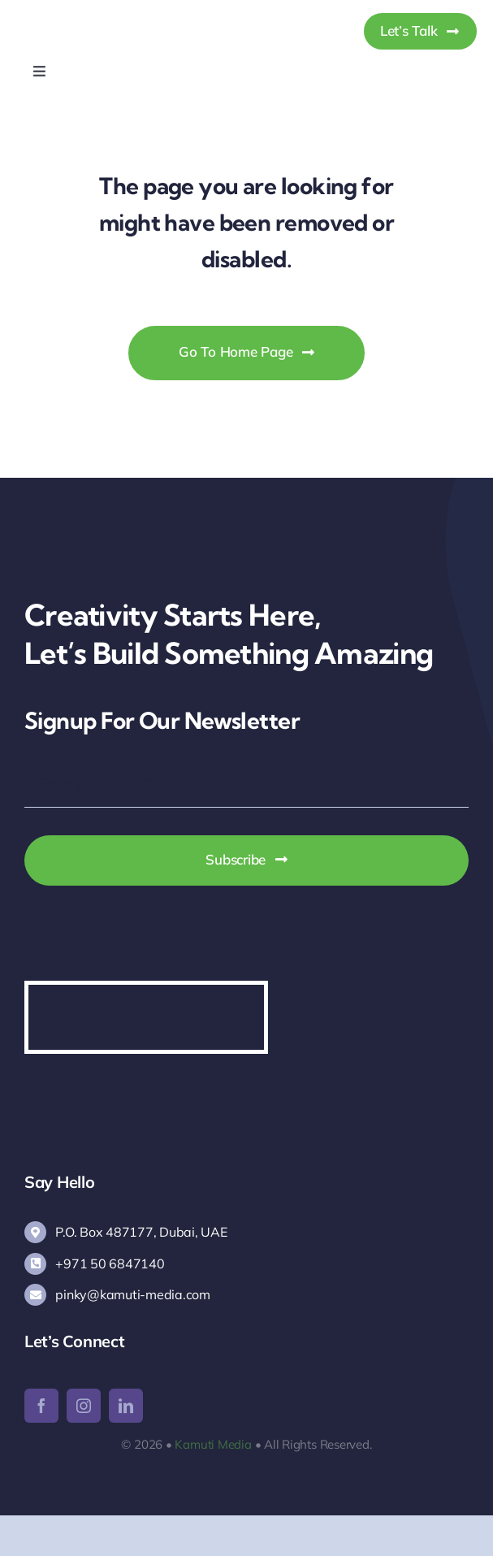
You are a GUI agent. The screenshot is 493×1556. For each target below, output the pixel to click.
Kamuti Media (213, 1444)
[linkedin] (126, 1406)
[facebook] (41, 1406)
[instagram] (84, 1406)
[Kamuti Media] (99, 15)
